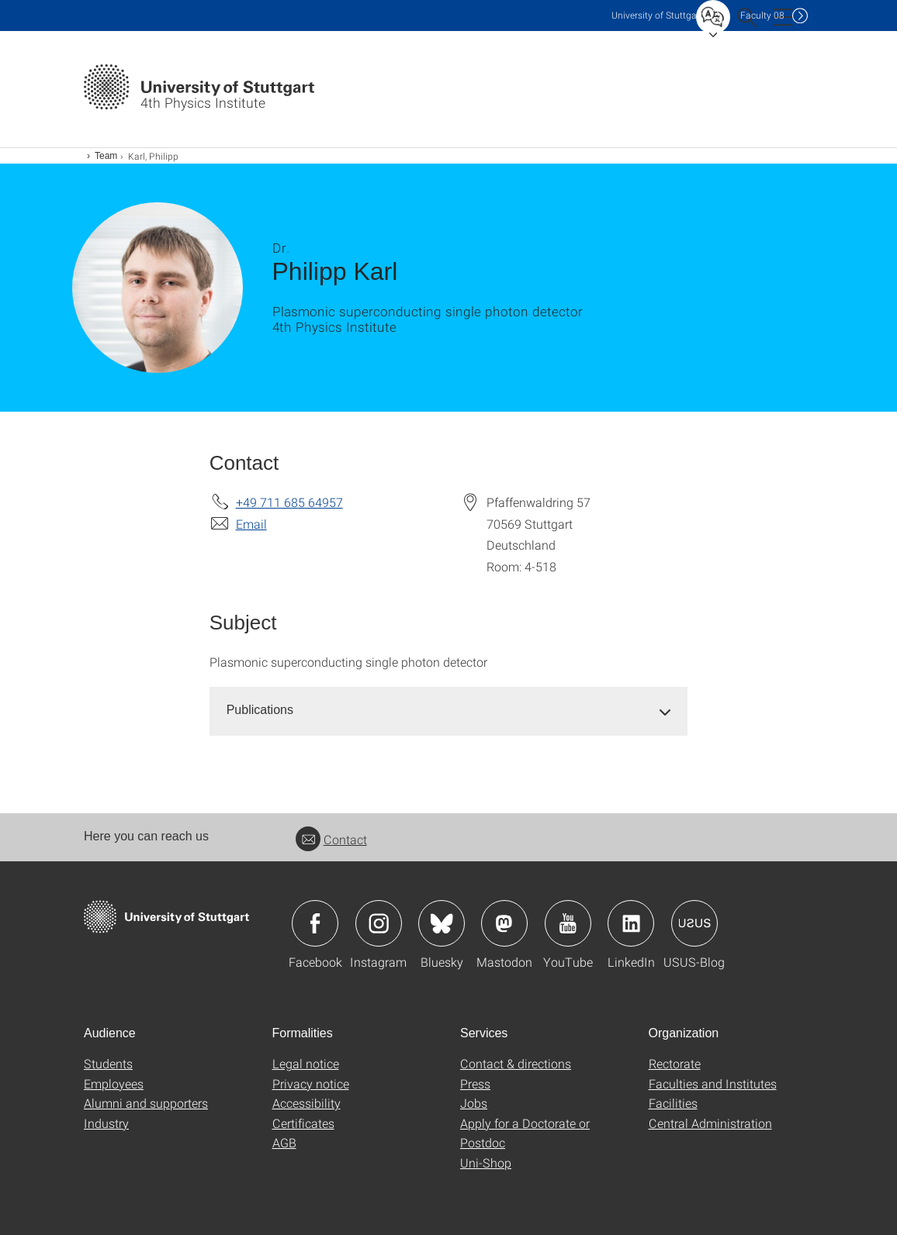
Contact (331, 839)
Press (475, 1083)
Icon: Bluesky (441, 923)
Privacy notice (310, 1083)
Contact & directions (515, 1063)
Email (251, 524)
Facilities (673, 1103)
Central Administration (710, 1123)
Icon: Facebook (315, 923)
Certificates (303, 1123)
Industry (106, 1123)
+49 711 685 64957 (289, 502)
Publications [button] (260, 709)
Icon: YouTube (568, 923)
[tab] (449, 710)
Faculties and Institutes (713, 1083)
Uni (657, 15)
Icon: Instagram (378, 923)
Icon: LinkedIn (631, 923)
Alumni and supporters (146, 1103)
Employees (114, 1083)
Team (106, 155)
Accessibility (306, 1103)
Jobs (473, 1103)
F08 (762, 15)
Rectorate (675, 1063)
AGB (284, 1142)
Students (108, 1063)
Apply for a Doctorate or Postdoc (525, 1133)
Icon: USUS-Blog (694, 923)
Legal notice (305, 1063)
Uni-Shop (485, 1162)
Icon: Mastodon (504, 923)
